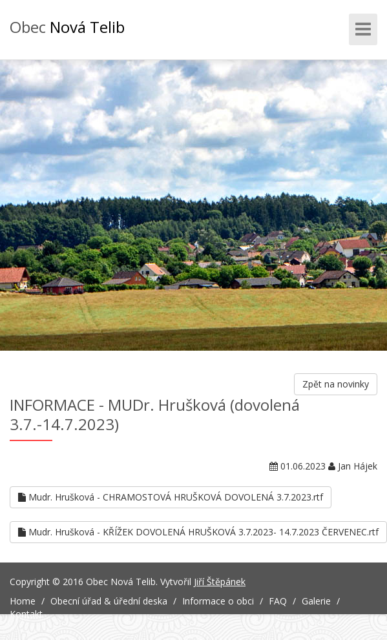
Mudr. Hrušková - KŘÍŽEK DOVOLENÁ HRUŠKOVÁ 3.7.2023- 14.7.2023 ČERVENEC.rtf (198, 532)
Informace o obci (218, 601)
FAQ (278, 601)
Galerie (316, 601)
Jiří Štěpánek (220, 581)
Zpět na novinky (335, 384)
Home (23, 601)
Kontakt (26, 614)
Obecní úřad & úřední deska (108, 601)
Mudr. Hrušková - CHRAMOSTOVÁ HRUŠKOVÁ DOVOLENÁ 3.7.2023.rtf (170, 497)
